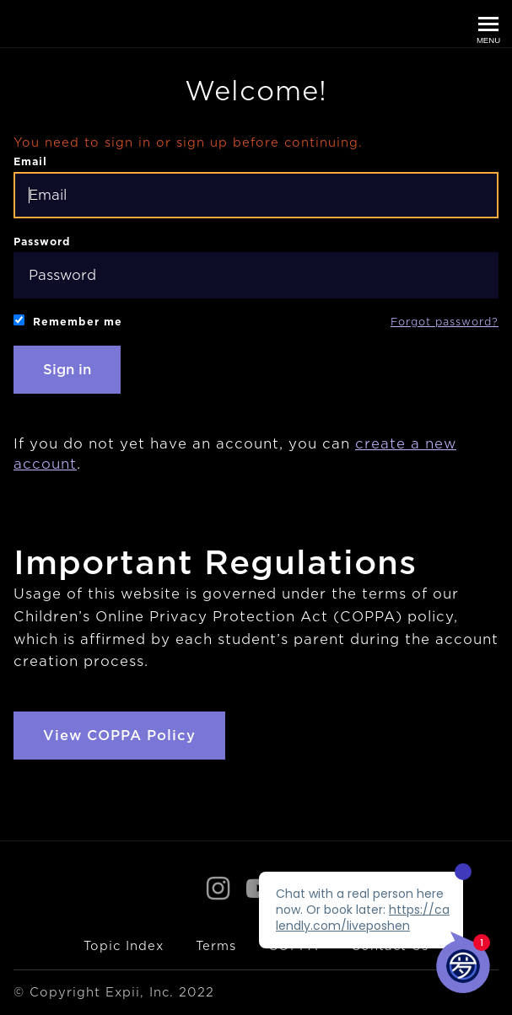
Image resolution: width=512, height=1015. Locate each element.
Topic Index (124, 946)
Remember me (67, 321)
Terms (216, 946)
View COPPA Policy (119, 736)
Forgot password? (445, 321)
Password (256, 266)
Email (256, 186)
